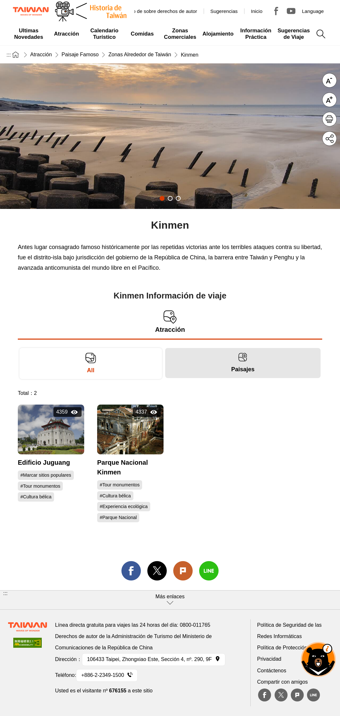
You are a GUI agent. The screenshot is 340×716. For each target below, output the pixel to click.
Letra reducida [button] (329, 80)
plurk (297, 695)
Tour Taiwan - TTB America (276, 11)
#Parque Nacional (118, 517)
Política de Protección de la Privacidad (288, 653)
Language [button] (313, 11)
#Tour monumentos (40, 486)
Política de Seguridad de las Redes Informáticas (289, 630)
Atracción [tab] (170, 322)
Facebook (264, 695)
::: (8, 55)
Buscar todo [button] (320, 33)
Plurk (183, 570)
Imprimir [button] (329, 119)
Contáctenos (271, 670)
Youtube (291, 11)
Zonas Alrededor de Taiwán (139, 54)
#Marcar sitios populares (45, 475)
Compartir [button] (329, 138)
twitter (157, 570)
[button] (170, 600)
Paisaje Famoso (80, 54)
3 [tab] (178, 198)
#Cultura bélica (35, 496)
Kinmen (189, 55)
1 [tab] (162, 198)
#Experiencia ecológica (124, 506)
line (209, 570)
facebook (131, 570)
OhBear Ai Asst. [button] (318, 659)
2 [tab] (170, 198)
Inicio (256, 11)
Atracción (41, 54)
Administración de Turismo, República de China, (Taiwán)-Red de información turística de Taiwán (31, 11)
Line (313, 695)
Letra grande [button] (329, 99)
